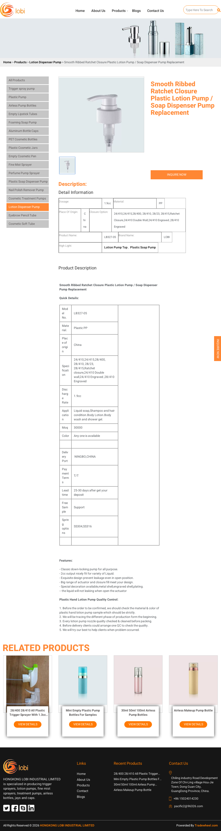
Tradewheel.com (206, 825)
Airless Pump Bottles (22, 105)
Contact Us (155, 10)
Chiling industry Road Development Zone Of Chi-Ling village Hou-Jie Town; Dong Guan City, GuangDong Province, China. (194, 784)
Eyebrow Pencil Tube (22, 215)
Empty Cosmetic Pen (22, 156)
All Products (17, 80)
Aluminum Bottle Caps (23, 131)
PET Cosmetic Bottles (23, 139)
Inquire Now (176, 174)
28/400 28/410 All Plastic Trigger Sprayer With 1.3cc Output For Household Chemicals (27, 712)
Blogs (136, 10)
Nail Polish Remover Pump (26, 190)
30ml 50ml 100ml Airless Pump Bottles (138, 712)
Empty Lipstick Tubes (23, 114)
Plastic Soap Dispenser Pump (28, 181)
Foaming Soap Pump (23, 122)
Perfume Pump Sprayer (24, 173)
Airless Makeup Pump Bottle (193, 710)
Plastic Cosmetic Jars (23, 148)
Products (119, 10)
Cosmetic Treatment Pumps (27, 198)
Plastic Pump (17, 97)
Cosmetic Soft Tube (22, 224)
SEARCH (187, 7)
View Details (27, 724)
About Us (98, 10)
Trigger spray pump (22, 88)
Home (80, 10)
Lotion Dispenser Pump (45, 62)
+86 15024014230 (186, 798)
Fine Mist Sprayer (20, 164)
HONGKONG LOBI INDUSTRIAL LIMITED (67, 825)
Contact (82, 791)
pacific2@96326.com (188, 806)
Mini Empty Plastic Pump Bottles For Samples (83, 712)
